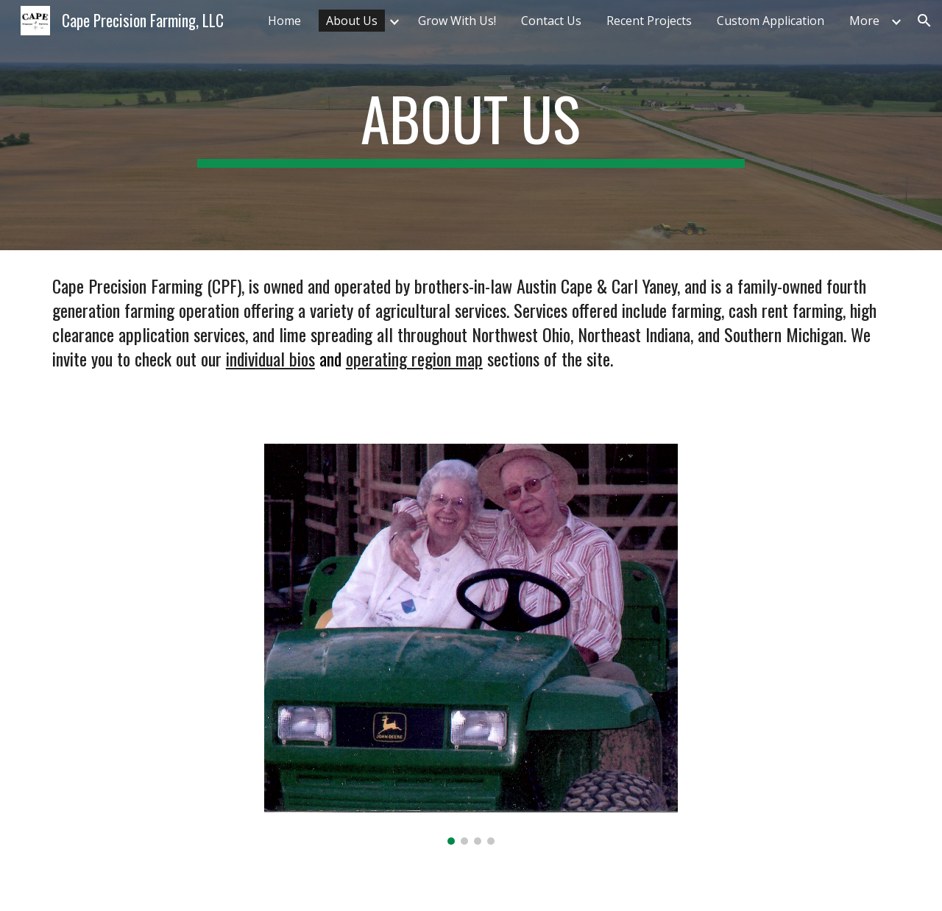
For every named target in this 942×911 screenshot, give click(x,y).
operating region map (414, 358)
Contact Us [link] (551, 21)
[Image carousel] (471, 644)
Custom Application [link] (770, 21)
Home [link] (284, 21)
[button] (924, 20)
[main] (471, 125)
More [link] (864, 21)
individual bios (270, 358)
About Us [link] (352, 21)
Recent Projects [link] (649, 21)
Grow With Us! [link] (457, 21)
